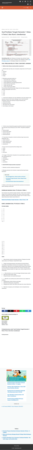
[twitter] (28, 1)
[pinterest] (16, 311)
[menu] (3, 7)
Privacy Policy (16, 445)
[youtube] (20, 1)
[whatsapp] (30, 4)
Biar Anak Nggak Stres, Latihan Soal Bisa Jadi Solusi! (15, 176)
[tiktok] (22, 1)
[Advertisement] (16, 19)
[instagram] (30, 1)
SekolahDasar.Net (18, 448)
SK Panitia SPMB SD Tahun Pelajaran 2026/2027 (13, 406)
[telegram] (28, 4)
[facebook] (25, 1)
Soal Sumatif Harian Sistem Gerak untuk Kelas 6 (15, 181)
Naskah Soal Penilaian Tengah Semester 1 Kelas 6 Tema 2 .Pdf (15, 199)
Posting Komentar (24, 37)
